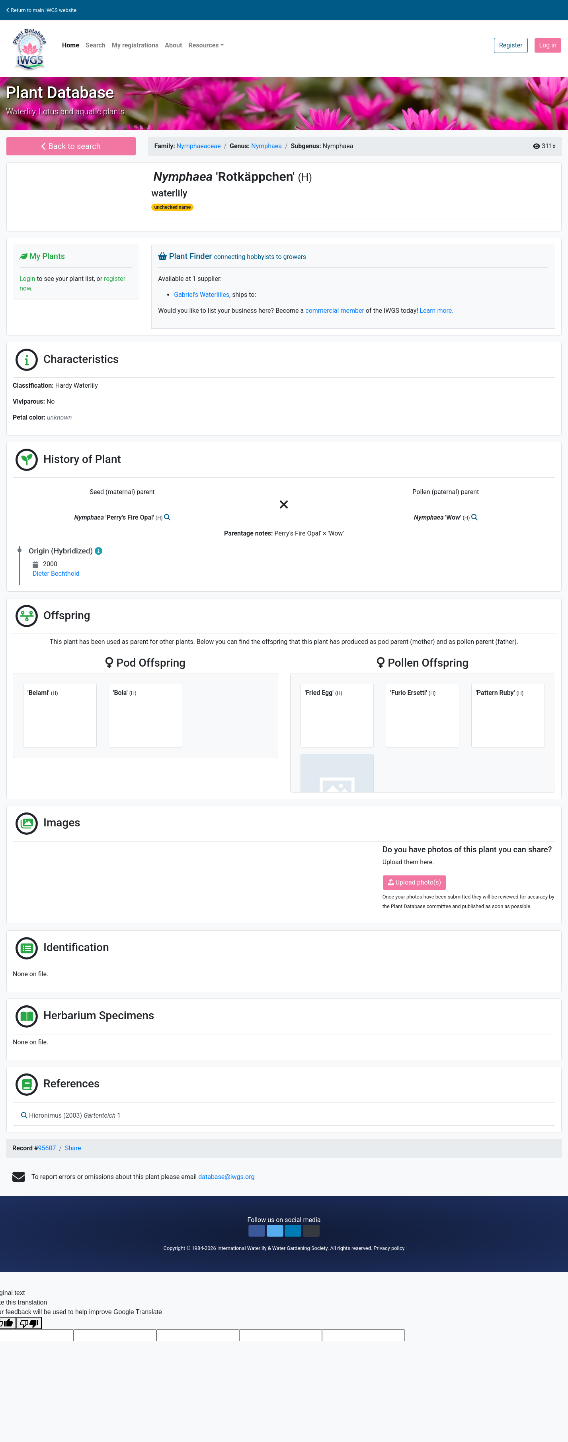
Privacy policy (388, 1248)
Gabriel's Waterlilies (201, 294)
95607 (47, 1148)
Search (95, 45)
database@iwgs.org (226, 1177)
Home (70, 45)
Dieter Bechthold (56, 573)
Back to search (71, 146)
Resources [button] (203, 45)
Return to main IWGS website (41, 10)
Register (511, 45)
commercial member (334, 310)
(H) (305, 177)
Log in (547, 45)
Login (27, 279)
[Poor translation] (29, 1323)
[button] (256, 1231)
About (173, 45)
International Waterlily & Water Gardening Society (272, 1248)
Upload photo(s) (414, 882)
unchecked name (172, 207)
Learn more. (436, 310)
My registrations (135, 45)
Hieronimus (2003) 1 (71, 1115)
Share (73, 1148)
